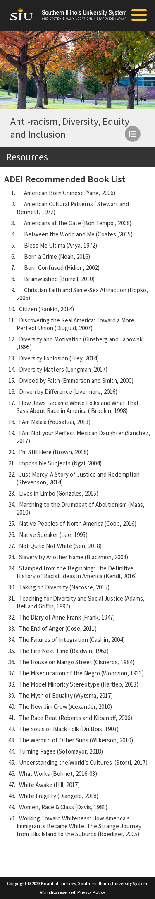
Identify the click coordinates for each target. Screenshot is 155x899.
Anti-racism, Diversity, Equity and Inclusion (69, 128)
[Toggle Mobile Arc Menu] (139, 15)
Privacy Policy (91, 892)
